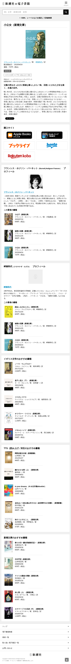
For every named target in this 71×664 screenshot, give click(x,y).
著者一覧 (5, 637)
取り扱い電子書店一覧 (10, 643)
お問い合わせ (7, 648)
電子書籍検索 (7, 632)
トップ (4, 626)
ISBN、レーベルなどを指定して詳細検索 (36, 18)
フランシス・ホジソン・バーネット (17, 62)
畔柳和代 (39, 62)
